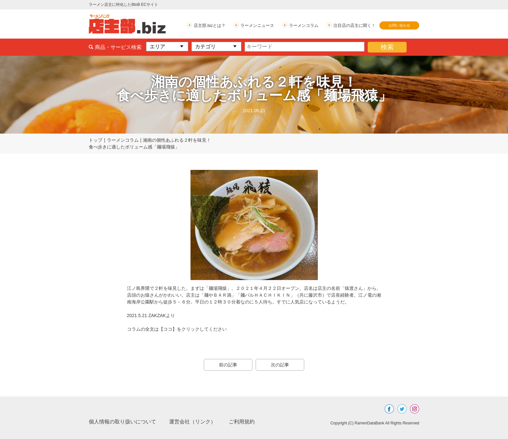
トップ (95, 140)
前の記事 (228, 364)
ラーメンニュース (257, 25)
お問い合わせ (399, 25)
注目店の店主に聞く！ (354, 25)
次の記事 (280, 364)
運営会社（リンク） (192, 421)
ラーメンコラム (303, 25)
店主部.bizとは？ (209, 25)
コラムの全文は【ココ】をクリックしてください (177, 329)
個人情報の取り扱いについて (122, 421)
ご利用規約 (242, 421)
